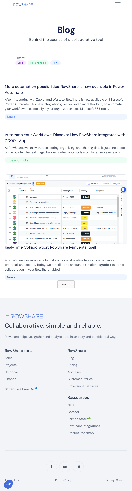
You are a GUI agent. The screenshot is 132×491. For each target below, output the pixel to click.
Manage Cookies (116, 480)
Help (71, 405)
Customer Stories (80, 379)
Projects (11, 365)
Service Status (79, 419)
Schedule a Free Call (21, 389)
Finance (10, 379)
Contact (73, 412)
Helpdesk (11, 372)
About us (74, 372)
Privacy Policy (63, 480)
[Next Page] (66, 284)
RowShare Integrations (84, 426)
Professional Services (83, 386)
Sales (8, 358)
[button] (118, 4)
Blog (71, 358)
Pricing (72, 365)
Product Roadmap (81, 433)
